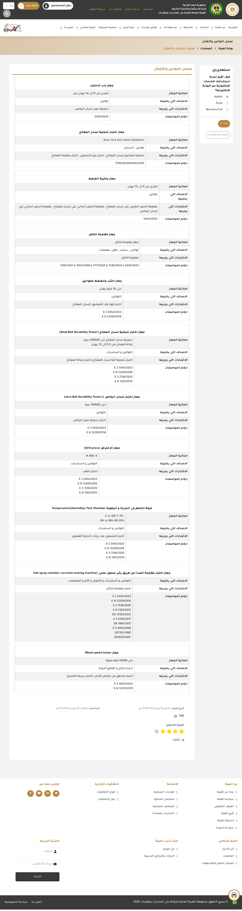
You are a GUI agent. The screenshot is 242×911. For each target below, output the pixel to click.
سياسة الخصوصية (17, 903)
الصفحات (205, 48)
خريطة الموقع (97, 9)
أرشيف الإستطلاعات (217, 134)
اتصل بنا (38, 903)
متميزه (218, 96)
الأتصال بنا (115, 9)
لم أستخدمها (214, 109)
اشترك (37, 878)
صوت (224, 123)
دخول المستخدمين (57, 6)
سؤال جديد (28, 6)
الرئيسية (148, 9)
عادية (219, 103)
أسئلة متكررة (132, 9)
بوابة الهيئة (225, 48)
